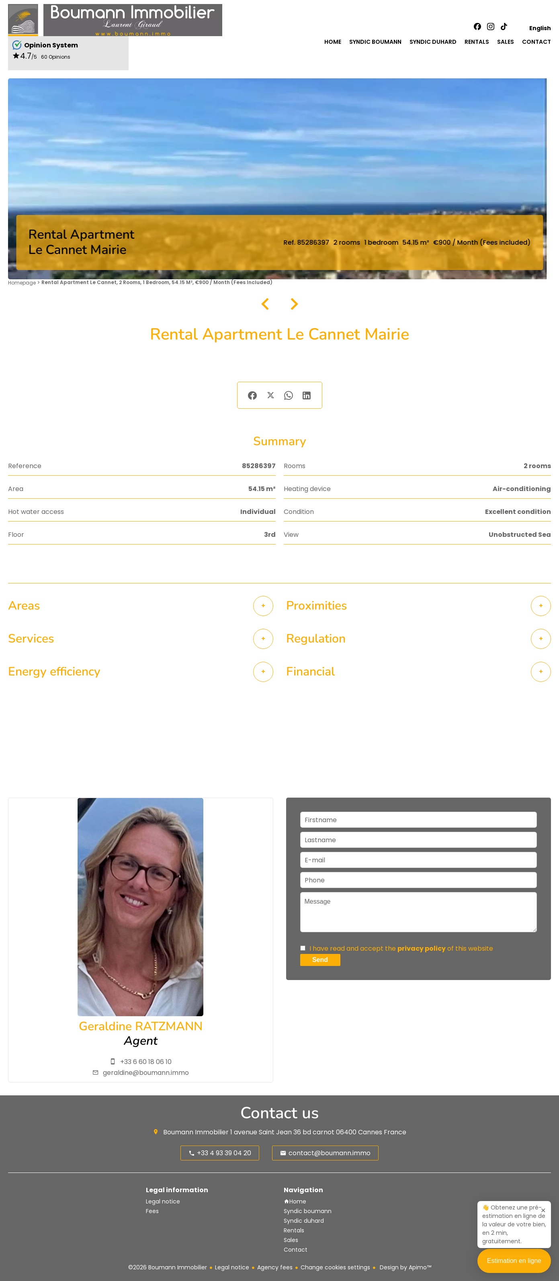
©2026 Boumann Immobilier (167, 1267)
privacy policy (421, 948)
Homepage (22, 282)
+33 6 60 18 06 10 (146, 1061)
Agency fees (275, 1267)
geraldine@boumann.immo (146, 1072)
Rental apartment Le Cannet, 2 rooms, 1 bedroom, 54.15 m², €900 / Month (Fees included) (156, 282)
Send (320, 959)
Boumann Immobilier (196, 1132)
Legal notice (232, 1267)
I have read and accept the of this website (401, 948)
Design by (404, 1267)
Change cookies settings (335, 1267)
